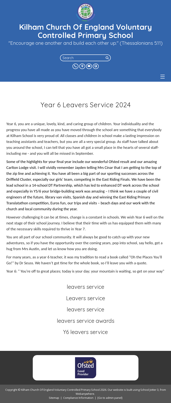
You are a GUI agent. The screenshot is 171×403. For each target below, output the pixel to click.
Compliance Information (78, 398)
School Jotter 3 (149, 390)
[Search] (108, 57)
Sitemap (54, 398)
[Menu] (162, 77)
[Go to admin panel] (109, 398)
